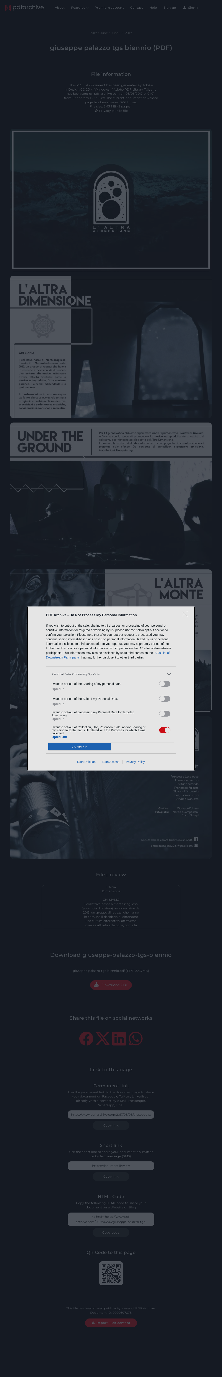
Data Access (110, 762)
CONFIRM (80, 746)
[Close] (186, 615)
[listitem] (111, 674)
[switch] (164, 684)
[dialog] (111, 688)
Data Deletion (86, 762)
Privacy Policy (135, 762)
